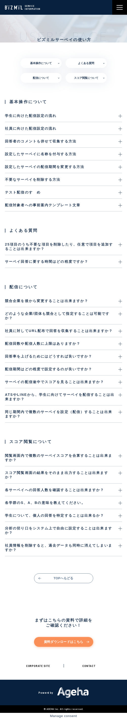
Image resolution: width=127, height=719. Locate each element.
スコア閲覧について (86, 77)
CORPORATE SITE (38, 665)
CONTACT (89, 665)
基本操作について (41, 63)
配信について (41, 77)
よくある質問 (86, 63)
